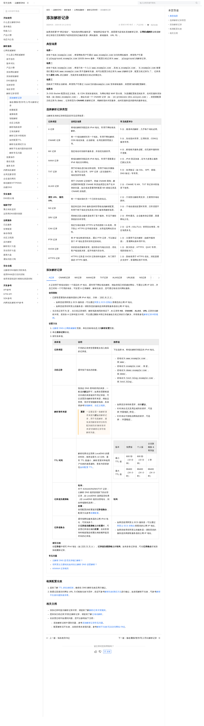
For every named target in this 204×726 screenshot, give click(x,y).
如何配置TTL (86, 476)
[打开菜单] (4, 4)
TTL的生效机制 (66, 597)
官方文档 (7, 12)
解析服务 (67, 19)
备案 (171, 5)
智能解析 (88, 414)
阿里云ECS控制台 (103, 311)
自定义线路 (100, 414)
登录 (195, 5)
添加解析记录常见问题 (92, 632)
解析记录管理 (92, 19)
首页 (48, 19)
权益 (55, 4)
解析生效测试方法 (113, 601)
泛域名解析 (97, 623)
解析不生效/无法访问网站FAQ (111, 636)
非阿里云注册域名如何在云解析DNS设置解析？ (74, 573)
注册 (185, 5)
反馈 (107, 661)
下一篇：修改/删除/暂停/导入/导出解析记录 (139, 647)
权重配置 (94, 522)
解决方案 (46, 4)
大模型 (29, 4)
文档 (165, 5)
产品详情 (140, 34)
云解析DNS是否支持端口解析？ (67, 569)
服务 (84, 4)
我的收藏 (154, 34)
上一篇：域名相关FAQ (58, 647)
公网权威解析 (79, 19)
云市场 (70, 4)
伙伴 (78, 4)
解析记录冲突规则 (97, 619)
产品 (37, 4)
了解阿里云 (94, 4)
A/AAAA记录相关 (60, 577)
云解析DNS (20, 12)
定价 (62, 4)
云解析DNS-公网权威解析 (64, 337)
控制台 (178, 5)
